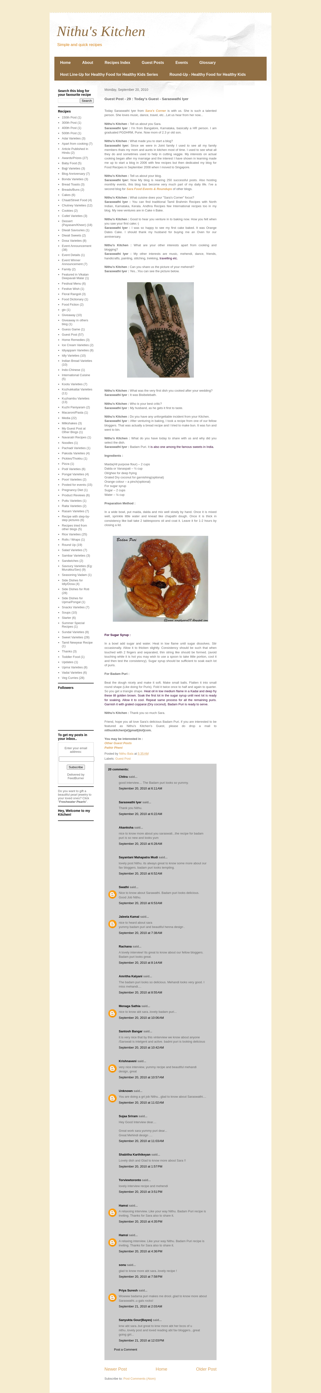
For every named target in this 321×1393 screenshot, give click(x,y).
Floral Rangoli (71, 294)
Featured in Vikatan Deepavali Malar (75, 276)
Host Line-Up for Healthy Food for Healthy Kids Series (109, 74)
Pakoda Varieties (73, 453)
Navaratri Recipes (74, 437)
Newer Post (115, 1369)
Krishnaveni (127, 1061)
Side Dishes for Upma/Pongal (72, 600)
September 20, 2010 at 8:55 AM (140, 992)
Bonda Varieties (72, 179)
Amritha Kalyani (130, 976)
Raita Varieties (72, 506)
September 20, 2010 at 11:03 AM (141, 1141)
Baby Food (69, 163)
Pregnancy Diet (72, 490)
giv (64, 310)
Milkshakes (69, 423)
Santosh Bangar (131, 1031)
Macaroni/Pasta (72, 412)
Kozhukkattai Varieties (77, 389)
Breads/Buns (70, 189)
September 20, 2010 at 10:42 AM (141, 1047)
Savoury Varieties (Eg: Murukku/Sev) (77, 568)
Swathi (124, 887)
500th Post (69, 133)
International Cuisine (76, 375)
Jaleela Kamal (129, 916)
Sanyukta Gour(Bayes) (135, 1320)
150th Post (69, 117)
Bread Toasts (71, 184)
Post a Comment (125, 1349)
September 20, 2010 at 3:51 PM (140, 1191)
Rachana (125, 946)
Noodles (67, 443)
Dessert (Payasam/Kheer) (74, 223)
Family (66, 269)
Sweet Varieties (72, 637)
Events (182, 63)
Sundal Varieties (73, 632)
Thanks (67, 651)
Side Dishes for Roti (75, 589)
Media (66, 418)
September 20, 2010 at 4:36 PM (140, 1251)
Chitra (123, 776)
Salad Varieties (72, 550)
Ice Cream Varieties (75, 345)
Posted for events (74, 485)
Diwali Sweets (71, 235)
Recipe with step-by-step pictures (76, 518)
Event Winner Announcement (72, 262)
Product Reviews (73, 495)
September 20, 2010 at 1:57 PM (140, 1166)
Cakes (66, 195)
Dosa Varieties (72, 240)
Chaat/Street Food (74, 200)
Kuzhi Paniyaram (73, 407)
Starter (66, 618)
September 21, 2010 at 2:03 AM (140, 1306)
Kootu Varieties (72, 384)
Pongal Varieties (73, 474)
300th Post (69, 122)
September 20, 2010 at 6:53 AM (140, 903)
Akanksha (126, 827)
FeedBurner (76, 778)
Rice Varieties (71, 534)
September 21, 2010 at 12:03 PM (141, 1340)
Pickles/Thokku (72, 458)
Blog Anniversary (73, 173)
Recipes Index (117, 63)
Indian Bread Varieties (77, 361)
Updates (67, 662)
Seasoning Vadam (74, 575)
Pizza (65, 464)
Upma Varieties (72, 667)
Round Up (69, 545)
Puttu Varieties (72, 500)
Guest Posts (153, 63)
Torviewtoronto (130, 1180)
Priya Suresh (128, 1290)
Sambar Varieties (73, 555)
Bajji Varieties (71, 168)
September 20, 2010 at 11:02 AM (141, 1102)
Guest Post (123, 758)
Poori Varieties (72, 479)
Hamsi (123, 1205)
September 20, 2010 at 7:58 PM (140, 1276)
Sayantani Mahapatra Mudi (138, 857)
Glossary (207, 63)
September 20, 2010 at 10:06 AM (141, 1017)
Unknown (126, 1091)
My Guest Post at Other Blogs (74, 430)
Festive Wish (70, 289)
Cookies (67, 210)
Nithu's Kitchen (101, 31)
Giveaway (68, 315)
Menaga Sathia (129, 1006)
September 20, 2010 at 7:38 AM (140, 933)
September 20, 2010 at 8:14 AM (140, 962)
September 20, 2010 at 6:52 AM (140, 873)
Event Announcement (76, 246)
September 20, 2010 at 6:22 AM (140, 814)
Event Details (71, 255)
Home (65, 63)
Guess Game (71, 329)
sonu (122, 1265)
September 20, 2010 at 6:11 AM (140, 788)
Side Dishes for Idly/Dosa (72, 582)
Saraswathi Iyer (130, 802)
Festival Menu (71, 283)
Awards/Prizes (72, 158)
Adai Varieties (71, 138)
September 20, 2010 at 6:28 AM (140, 843)
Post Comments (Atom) (140, 1378)
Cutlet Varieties (72, 216)
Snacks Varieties (73, 607)
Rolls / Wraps (71, 539)
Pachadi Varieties (74, 448)
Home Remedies (73, 340)
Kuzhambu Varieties (75, 398)
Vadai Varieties (72, 672)
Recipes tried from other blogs (74, 527)
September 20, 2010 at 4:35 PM (140, 1221)
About (87, 63)
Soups (66, 612)
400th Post (69, 128)
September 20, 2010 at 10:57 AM (141, 1077)
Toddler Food (71, 657)
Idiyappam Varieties (75, 350)
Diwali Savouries (73, 230)
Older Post (206, 1369)
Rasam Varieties (73, 511)
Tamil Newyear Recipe (77, 642)
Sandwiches (70, 561)
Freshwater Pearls (72, 802)
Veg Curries (70, 678)
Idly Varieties (70, 355)
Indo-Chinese (71, 370)
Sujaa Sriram (128, 1116)
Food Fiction (70, 304)
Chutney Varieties (74, 205)
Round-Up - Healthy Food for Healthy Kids (208, 74)
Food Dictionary (72, 299)
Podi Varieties (71, 469)
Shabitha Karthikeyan (134, 1154)
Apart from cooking (75, 143)
